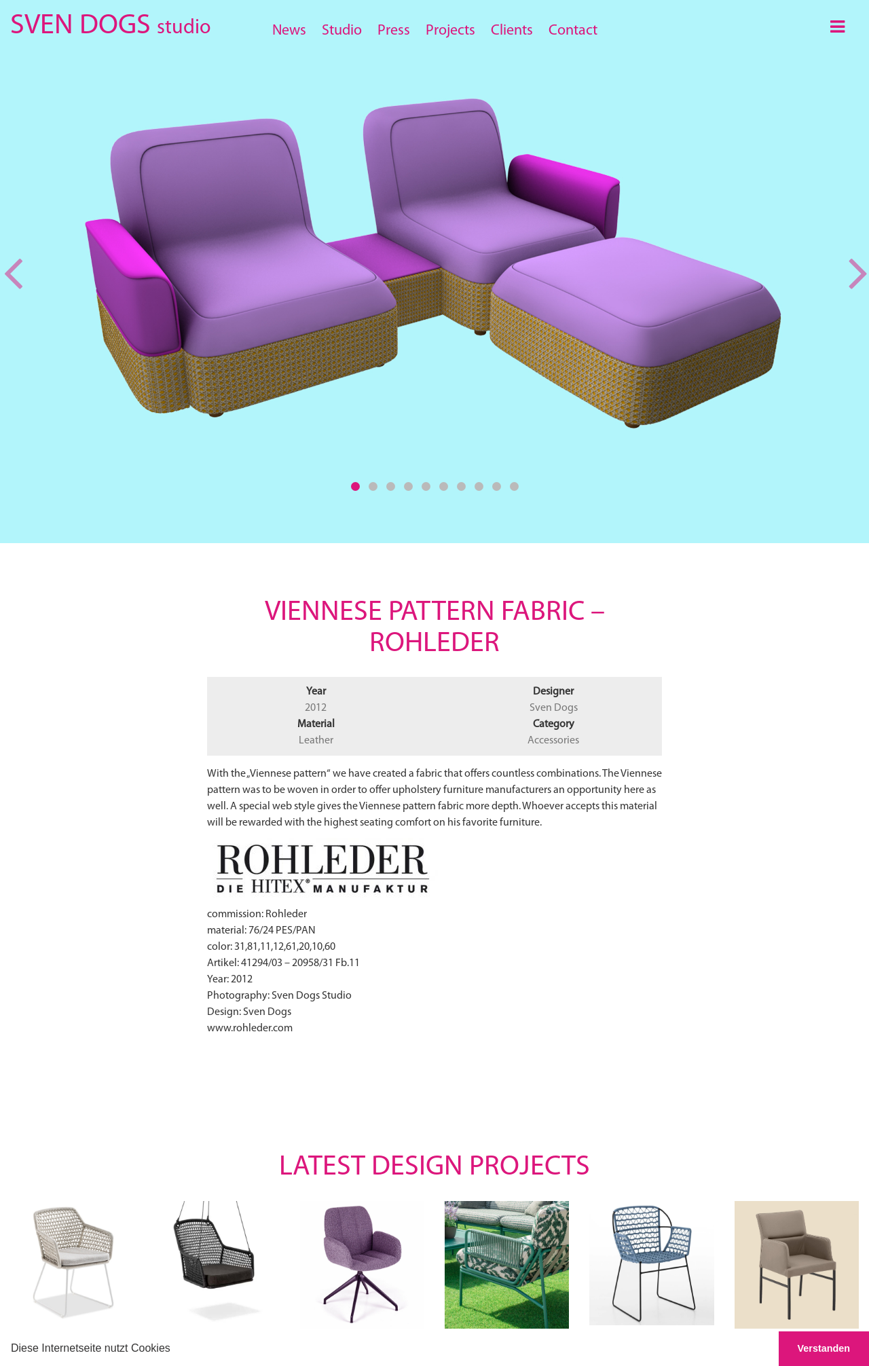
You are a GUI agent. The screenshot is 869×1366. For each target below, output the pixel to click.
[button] (175, 1350)
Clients (512, 31)
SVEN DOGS (110, 23)
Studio (342, 31)
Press (393, 31)
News (289, 31)
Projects (450, 31)
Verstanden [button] (824, 1348)
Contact (573, 31)
